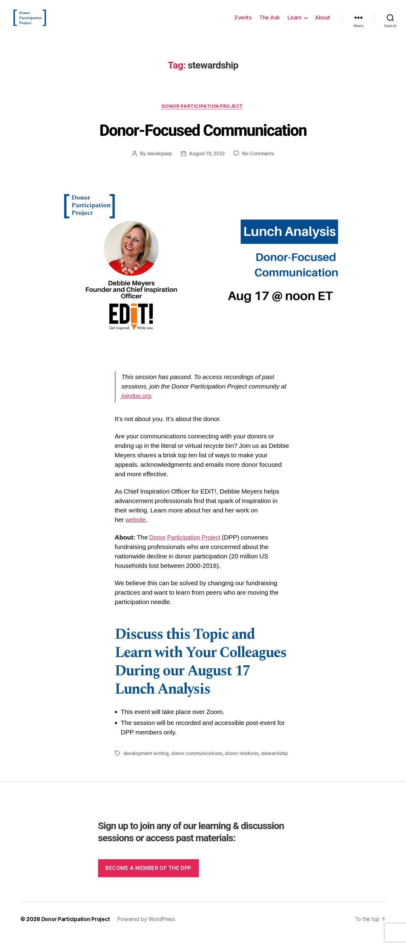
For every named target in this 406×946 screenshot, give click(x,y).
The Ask (269, 22)
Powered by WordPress (149, 929)
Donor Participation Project (203, 116)
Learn (295, 22)
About (322, 22)
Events (243, 22)
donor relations (243, 763)
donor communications (198, 763)
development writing (146, 763)
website (136, 530)
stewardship (276, 763)
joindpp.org (137, 406)
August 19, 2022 (207, 163)
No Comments (260, 163)
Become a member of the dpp (148, 878)
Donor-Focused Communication (202, 139)
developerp (158, 163)
